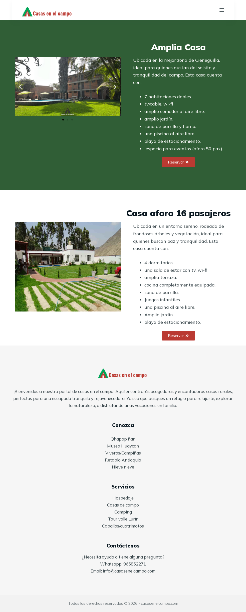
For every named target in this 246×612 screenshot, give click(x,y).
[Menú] (221, 10)
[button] (20, 87)
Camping (123, 511)
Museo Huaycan (123, 445)
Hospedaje (123, 497)
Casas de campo (123, 505)
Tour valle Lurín (123, 519)
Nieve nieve (123, 467)
